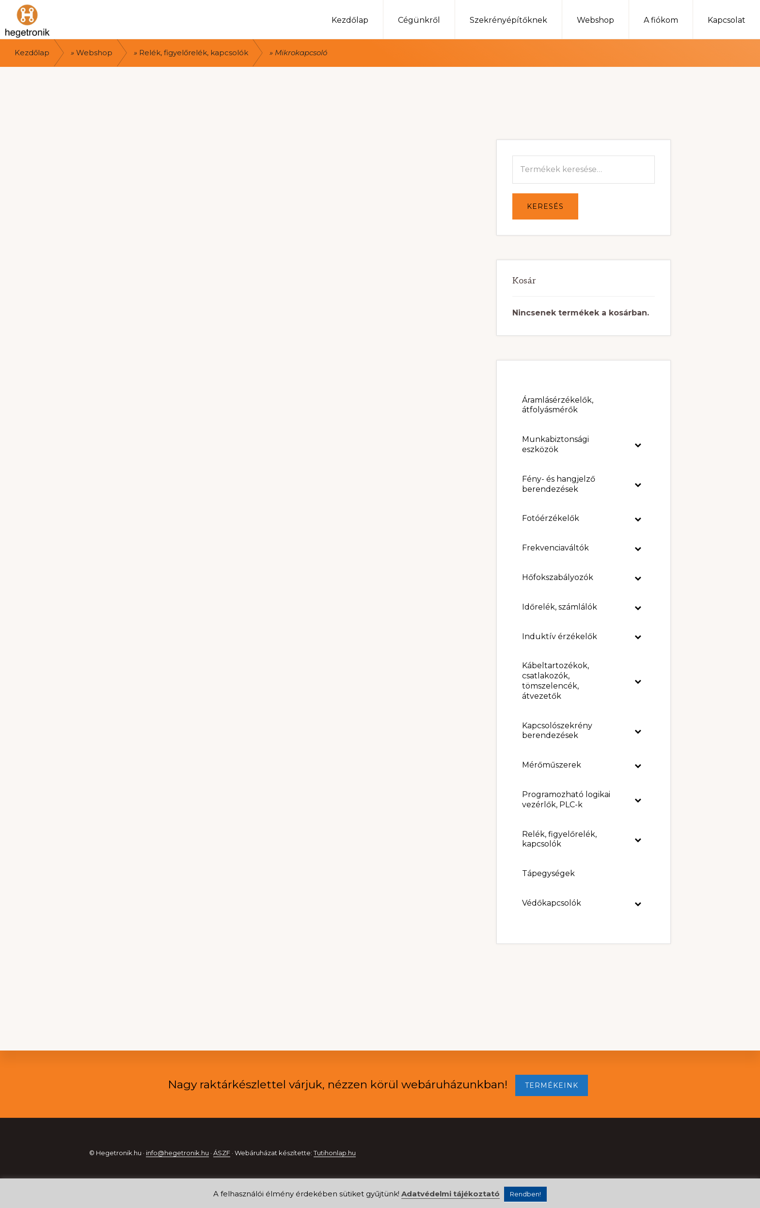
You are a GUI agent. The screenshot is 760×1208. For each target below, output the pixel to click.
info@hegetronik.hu (177, 1153)
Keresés (545, 206)
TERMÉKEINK (551, 1085)
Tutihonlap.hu (335, 1153)
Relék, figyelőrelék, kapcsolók (193, 52)
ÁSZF (221, 1153)
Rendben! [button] (525, 1194)
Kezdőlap (32, 52)
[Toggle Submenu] (638, 445)
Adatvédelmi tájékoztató (450, 1193)
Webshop (94, 52)
